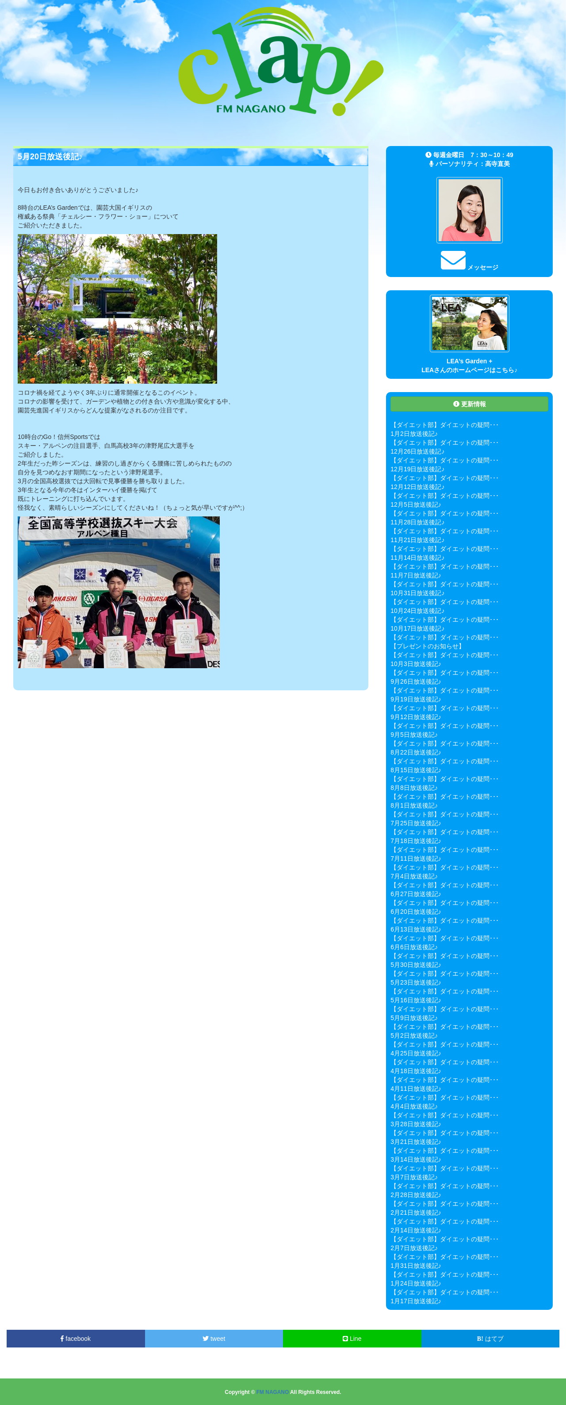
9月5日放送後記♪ (414, 734)
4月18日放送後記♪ (415, 1070)
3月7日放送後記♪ (414, 1177)
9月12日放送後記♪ (415, 716)
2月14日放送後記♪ (415, 1230)
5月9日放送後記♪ (414, 1017)
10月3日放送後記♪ (415, 663)
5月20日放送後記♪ (50, 156)
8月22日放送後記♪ (415, 752)
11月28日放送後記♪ (417, 522)
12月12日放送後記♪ (417, 486)
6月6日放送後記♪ (414, 947)
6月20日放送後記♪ (415, 911)
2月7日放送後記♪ (414, 1247)
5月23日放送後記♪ (415, 982)
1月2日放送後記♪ (414, 433)
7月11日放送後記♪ (415, 858)
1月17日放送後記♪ (415, 1301)
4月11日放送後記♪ (415, 1088)
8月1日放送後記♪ (414, 805)
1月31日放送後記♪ (415, 1265)
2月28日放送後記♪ (415, 1194)
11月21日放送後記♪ (417, 539)
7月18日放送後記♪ (415, 840)
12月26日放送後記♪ (417, 451)
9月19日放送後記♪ (415, 699)
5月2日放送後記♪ (414, 1035)
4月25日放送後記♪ (415, 1053)
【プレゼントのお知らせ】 (427, 646)
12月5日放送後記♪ (415, 504)
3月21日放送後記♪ (415, 1141)
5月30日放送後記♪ (415, 964)
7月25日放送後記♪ (415, 823)
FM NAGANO (272, 1392)
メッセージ (469, 267)
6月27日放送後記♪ (415, 893)
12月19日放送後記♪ (417, 469)
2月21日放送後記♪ (415, 1212)
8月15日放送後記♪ (415, 770)
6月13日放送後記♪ (415, 929)
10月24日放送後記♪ (417, 610)
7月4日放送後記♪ (414, 876)
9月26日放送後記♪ (415, 681)
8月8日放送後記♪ (414, 787)
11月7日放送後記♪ (415, 575)
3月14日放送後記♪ (415, 1159)
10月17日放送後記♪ (417, 628)
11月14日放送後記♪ (417, 557)
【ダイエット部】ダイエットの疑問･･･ (444, 424)
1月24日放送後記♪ (415, 1283)
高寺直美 (497, 163)
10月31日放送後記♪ (417, 593)
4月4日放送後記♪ (414, 1106)
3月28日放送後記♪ (415, 1124)
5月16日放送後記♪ (415, 1000)
